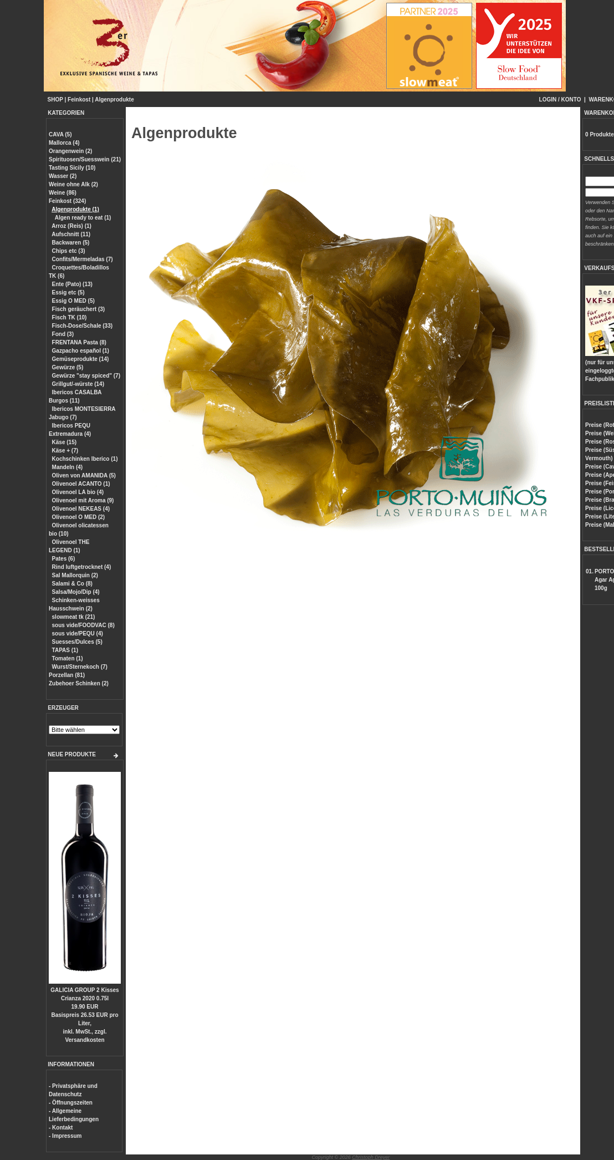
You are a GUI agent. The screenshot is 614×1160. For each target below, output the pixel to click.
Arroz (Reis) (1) (71, 226)
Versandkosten (84, 1040)
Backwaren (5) (71, 243)
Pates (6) (63, 559)
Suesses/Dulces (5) (77, 642)
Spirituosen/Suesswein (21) (85, 159)
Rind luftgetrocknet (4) (81, 567)
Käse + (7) (65, 450)
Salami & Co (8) (72, 584)
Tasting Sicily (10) (72, 168)
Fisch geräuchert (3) (78, 309)
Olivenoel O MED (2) (78, 517)
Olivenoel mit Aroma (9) (83, 500)
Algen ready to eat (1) (83, 218)
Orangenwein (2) (70, 151)
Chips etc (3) (68, 251)
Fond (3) (63, 334)
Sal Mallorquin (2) (75, 575)
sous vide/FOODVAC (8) (83, 625)
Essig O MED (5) (73, 301)
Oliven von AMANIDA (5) (84, 475)
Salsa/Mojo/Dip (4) (76, 592)
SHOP (55, 99)
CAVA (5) (60, 134)
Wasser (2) (62, 176)
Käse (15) (64, 442)
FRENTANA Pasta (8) (79, 342)
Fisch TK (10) (69, 317)
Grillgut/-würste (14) (78, 384)
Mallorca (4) (64, 143)
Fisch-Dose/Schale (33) (82, 326)
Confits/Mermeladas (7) (82, 259)
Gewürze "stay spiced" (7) (86, 376)
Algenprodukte (114, 99)
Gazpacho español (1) (80, 351)
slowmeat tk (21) (73, 617)
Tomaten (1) (67, 658)
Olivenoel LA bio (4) (78, 492)
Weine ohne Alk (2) (73, 184)
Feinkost (79, 99)
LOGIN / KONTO (560, 99)
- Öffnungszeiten (71, 1103)
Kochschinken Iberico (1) (85, 459)
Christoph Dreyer (371, 1157)
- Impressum (65, 1136)
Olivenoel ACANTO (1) (81, 484)
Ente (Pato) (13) (72, 284)
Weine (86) (62, 193)
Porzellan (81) (67, 675)
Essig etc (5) (68, 292)
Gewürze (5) (68, 367)
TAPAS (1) (65, 650)
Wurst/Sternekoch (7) (80, 667)
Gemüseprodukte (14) (80, 359)
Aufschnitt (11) (71, 234)
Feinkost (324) (67, 201)
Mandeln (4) (67, 467)
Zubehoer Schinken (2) (79, 683)
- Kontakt (61, 1128)
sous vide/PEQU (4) (77, 633)
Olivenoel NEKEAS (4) (81, 509)
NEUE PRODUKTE (72, 754)
